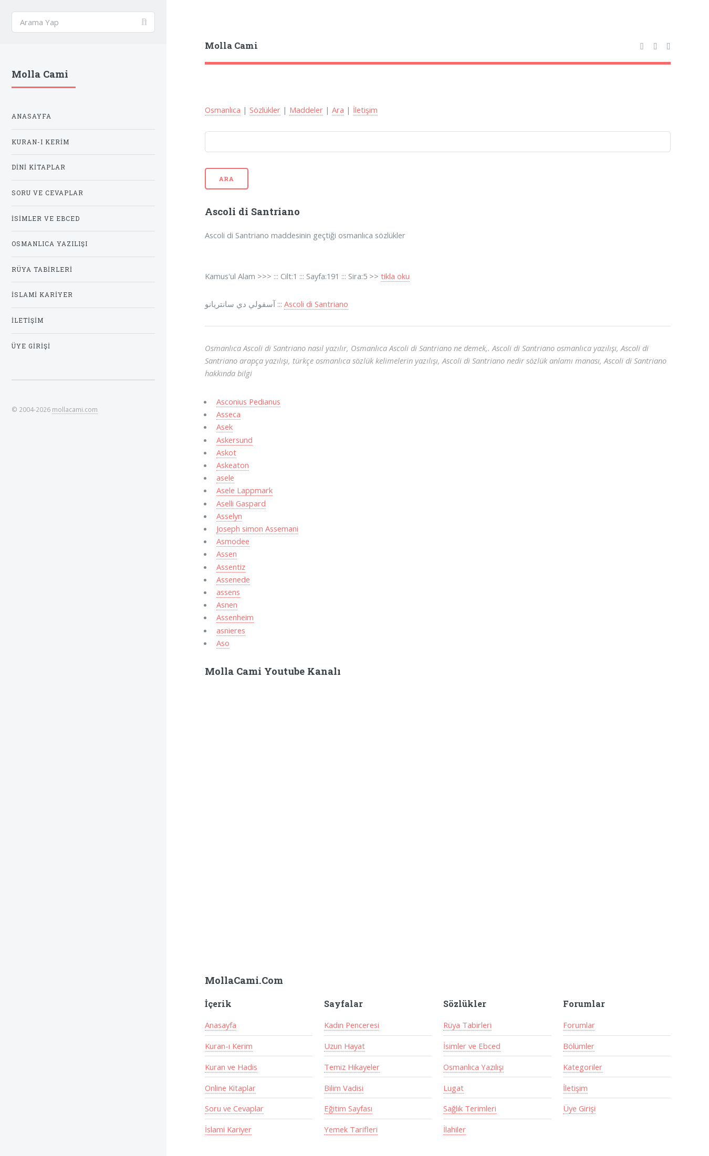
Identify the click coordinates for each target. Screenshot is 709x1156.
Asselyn (229, 516)
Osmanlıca (223, 109)
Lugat (453, 1088)
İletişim (365, 109)
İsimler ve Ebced (472, 1046)
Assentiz (230, 566)
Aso (223, 643)
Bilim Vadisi (343, 1088)
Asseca (228, 414)
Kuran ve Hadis (231, 1067)
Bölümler (579, 1046)
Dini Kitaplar (39, 167)
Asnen (226, 604)
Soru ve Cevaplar (234, 1108)
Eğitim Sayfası (348, 1108)
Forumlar (579, 1025)
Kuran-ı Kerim (229, 1046)
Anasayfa (220, 1025)
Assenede (233, 579)
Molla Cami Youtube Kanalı (273, 671)
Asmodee (232, 541)
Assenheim (235, 617)
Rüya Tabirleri (467, 1025)
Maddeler (306, 109)
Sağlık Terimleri (469, 1108)
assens (228, 592)
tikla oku (395, 276)
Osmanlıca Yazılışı (473, 1067)
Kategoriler (582, 1067)
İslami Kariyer (228, 1129)
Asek (224, 426)
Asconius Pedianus (248, 401)
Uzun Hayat (344, 1046)
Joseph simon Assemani (257, 528)
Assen (226, 553)
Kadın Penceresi (351, 1025)
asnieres (230, 630)
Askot (226, 452)
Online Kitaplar (230, 1088)
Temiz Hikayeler (352, 1067)
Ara (338, 109)
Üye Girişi (579, 1108)
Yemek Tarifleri (351, 1129)
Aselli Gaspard (241, 503)
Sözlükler (264, 109)
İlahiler (454, 1129)
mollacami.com (75, 409)
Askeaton (232, 465)
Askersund (234, 439)
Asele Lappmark (244, 490)
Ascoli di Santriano (316, 304)
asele (225, 477)
